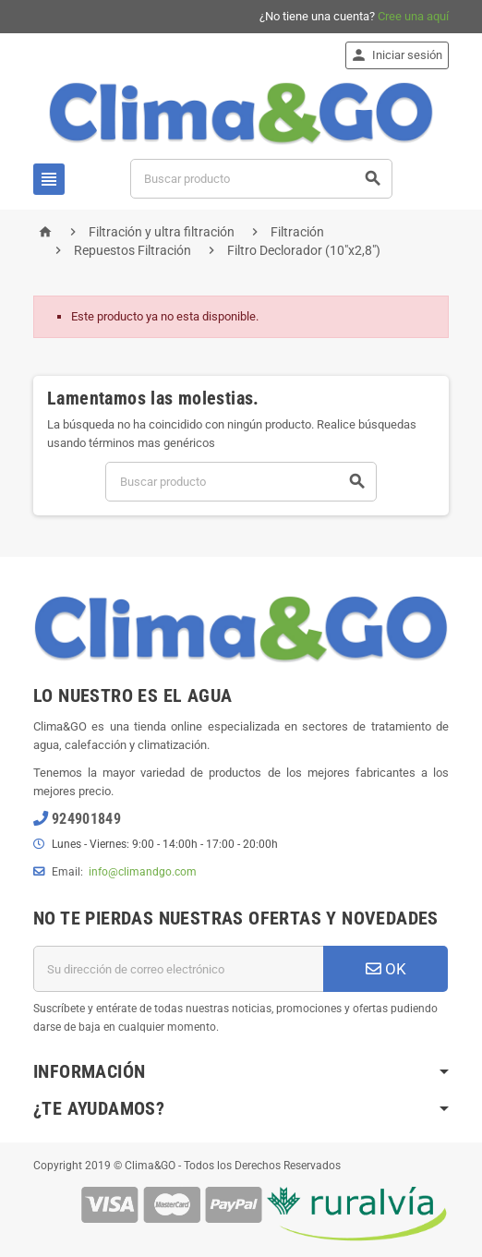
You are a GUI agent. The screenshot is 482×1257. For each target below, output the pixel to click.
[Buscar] (261, 179)
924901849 (86, 819)
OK (386, 969)
